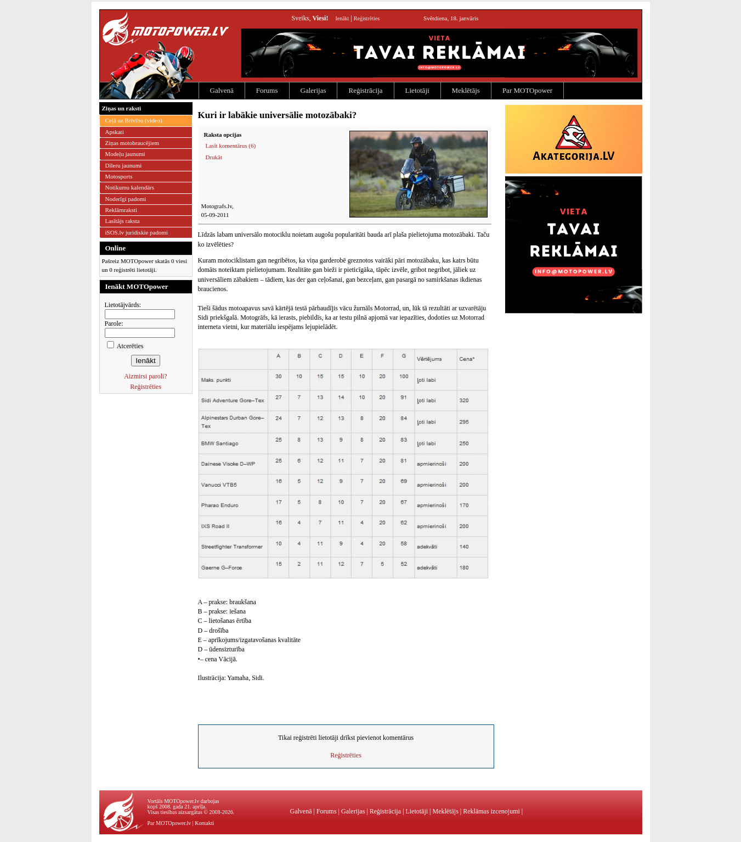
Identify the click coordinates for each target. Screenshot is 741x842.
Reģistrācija (365, 90)
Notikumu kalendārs (130, 187)
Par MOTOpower (527, 90)
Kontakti (204, 823)
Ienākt (342, 18)
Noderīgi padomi (125, 199)
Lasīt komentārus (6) (231, 145)
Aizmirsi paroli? (145, 376)
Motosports (119, 176)
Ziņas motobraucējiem (132, 143)
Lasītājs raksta (122, 221)
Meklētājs (466, 90)
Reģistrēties (367, 18)
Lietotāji (417, 90)
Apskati (114, 132)
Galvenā (222, 90)
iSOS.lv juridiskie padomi (136, 232)
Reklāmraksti (121, 210)
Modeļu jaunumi (125, 153)
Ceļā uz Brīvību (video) (133, 120)
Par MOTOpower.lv (169, 823)
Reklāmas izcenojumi (491, 811)
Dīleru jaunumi (123, 165)
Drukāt (214, 157)
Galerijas (313, 90)
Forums (267, 90)
